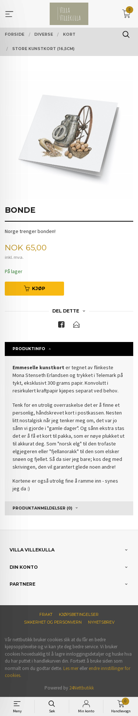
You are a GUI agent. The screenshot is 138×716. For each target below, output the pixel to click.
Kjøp (34, 288)
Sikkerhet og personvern (53, 622)
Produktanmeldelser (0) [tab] (42, 508)
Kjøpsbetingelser (79, 614)
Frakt (46, 614)
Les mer (70, 668)
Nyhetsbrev (101, 622)
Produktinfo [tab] (29, 348)
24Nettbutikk (81, 688)
